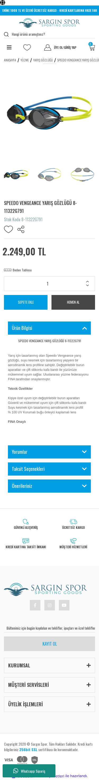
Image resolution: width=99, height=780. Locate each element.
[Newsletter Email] (49, 628)
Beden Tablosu (22, 270)
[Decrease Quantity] (87, 285)
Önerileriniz (22, 485)
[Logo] (49, 23)
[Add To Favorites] (8, 229)
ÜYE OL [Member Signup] (59, 47)
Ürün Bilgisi (22, 327)
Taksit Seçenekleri (28, 468)
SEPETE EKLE (26, 302)
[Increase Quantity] (87, 282)
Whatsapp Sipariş (29, 771)
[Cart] (91, 47)
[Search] (49, 34)
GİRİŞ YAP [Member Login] (70, 47)
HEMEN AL (73, 302)
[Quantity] (49, 284)
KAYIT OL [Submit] (50, 644)
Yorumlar (19, 451)
